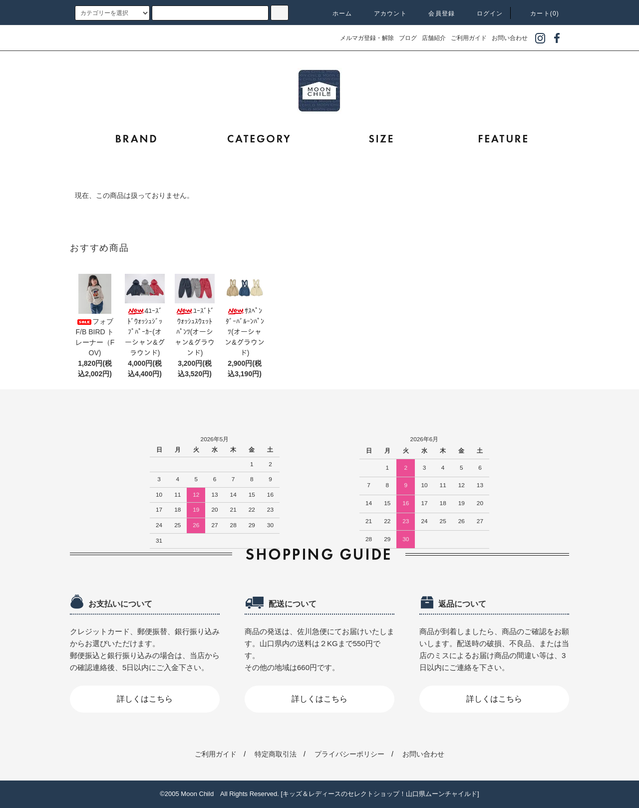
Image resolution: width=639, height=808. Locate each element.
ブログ (408, 37)
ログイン (484, 13)
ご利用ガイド (469, 37)
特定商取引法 (276, 754)
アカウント (384, 13)
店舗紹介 (434, 37)
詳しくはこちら (145, 699)
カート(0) (538, 13)
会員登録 (435, 13)
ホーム (336, 13)
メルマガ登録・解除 (367, 37)
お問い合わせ (510, 37)
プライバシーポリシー (349, 754)
